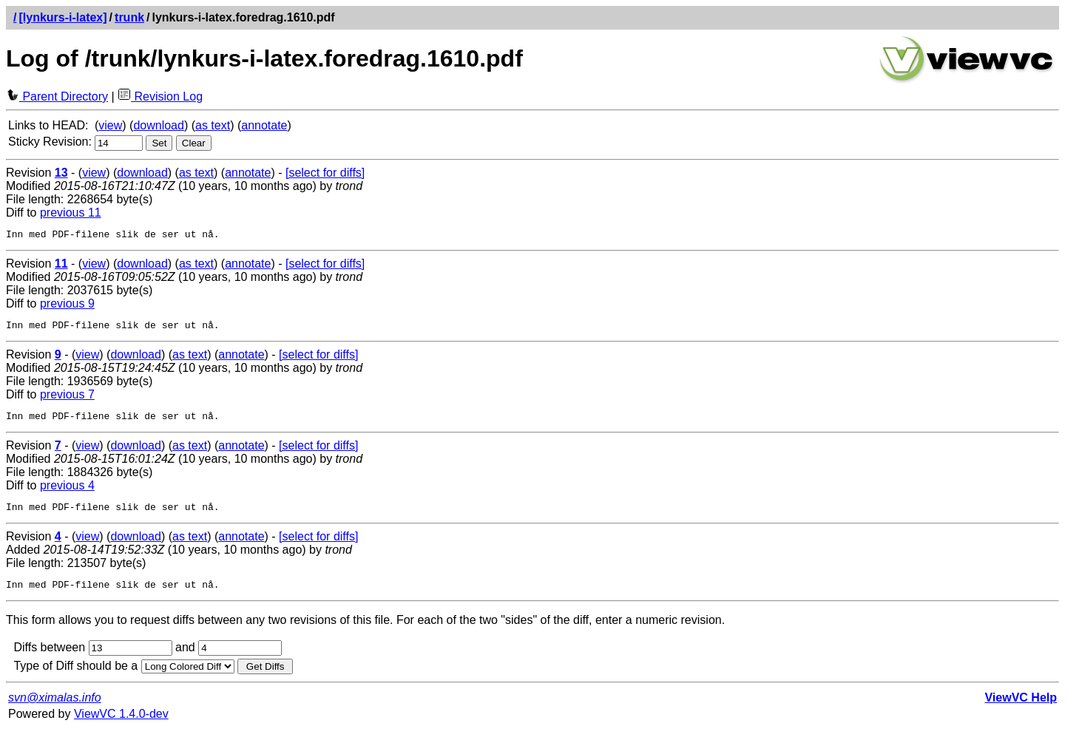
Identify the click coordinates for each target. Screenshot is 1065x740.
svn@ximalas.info (54, 708)
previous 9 (67, 305)
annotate (264, 125)
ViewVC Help (1020, 708)
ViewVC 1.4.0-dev (121, 725)
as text (212, 125)
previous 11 (70, 212)
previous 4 (67, 492)
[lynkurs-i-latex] (62, 17)
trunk (129, 17)
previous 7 (67, 399)
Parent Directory (57, 96)
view (110, 125)
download (158, 125)
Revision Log (160, 96)
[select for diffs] (325, 172)
